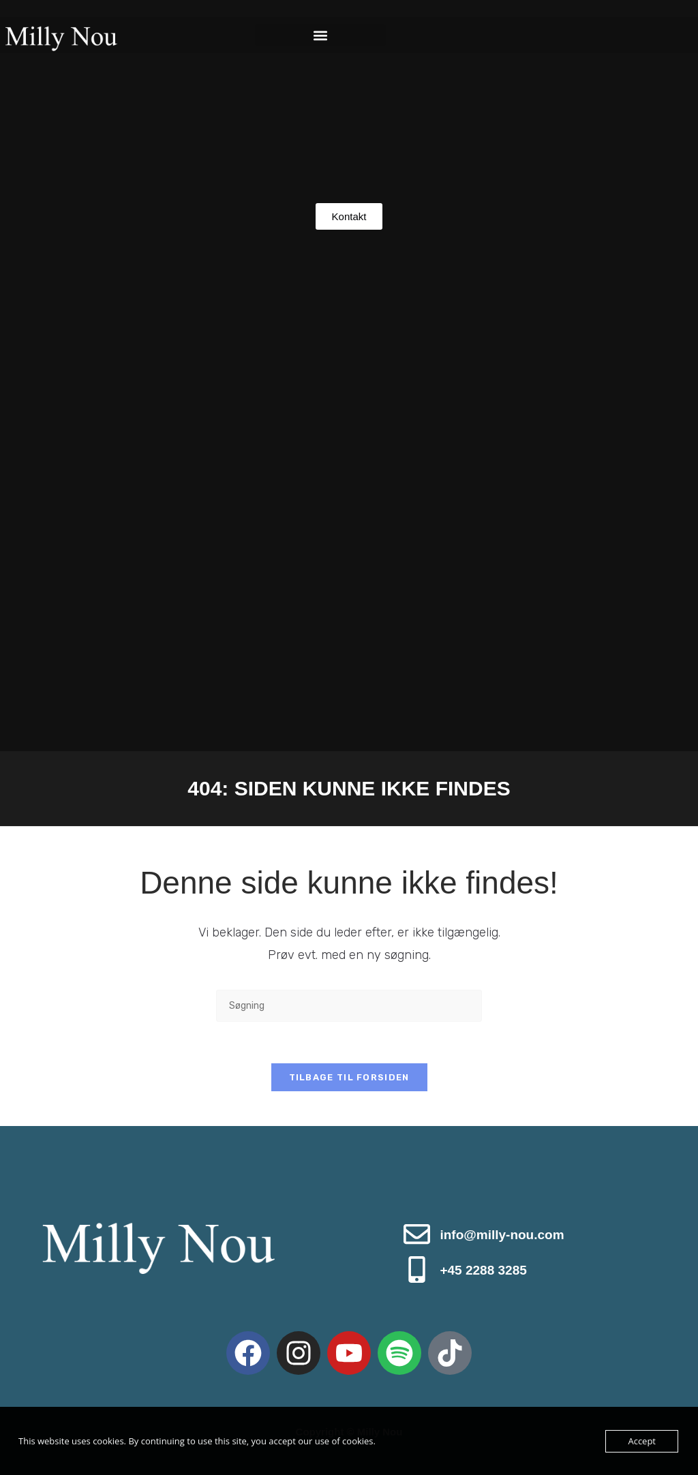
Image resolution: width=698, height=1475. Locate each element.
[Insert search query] (349, 1006)
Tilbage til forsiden (349, 1077)
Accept (642, 1441)
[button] (320, 35)
